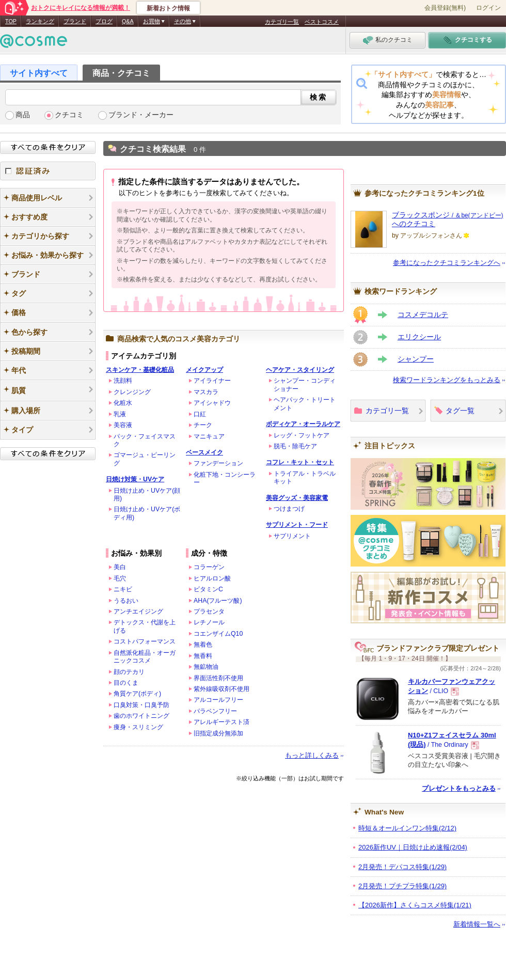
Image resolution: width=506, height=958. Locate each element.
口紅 (200, 414)
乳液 (120, 414)
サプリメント (292, 536)
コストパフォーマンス (145, 641)
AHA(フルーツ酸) (218, 600)
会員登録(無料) (445, 7)
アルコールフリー (218, 699)
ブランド (75, 21)
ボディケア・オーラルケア (303, 424)
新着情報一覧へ (476, 924)
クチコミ (69, 115)
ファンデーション (218, 463)
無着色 (203, 644)
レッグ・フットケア (301, 435)
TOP (11, 21)
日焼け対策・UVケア (135, 479)
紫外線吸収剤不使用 (221, 689)
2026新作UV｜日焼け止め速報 (412, 847)
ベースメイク (204, 452)
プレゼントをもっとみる (459, 788)
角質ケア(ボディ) (137, 693)
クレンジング (132, 392)
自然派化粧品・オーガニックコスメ (145, 656)
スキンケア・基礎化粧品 (140, 369)
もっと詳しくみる (312, 755)
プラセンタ (209, 611)
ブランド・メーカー (140, 115)
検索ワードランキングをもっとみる (446, 380)
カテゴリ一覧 (282, 22)
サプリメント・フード (297, 524)
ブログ (104, 21)
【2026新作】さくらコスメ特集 (414, 905)
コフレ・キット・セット (300, 462)
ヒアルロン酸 (212, 578)
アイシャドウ (212, 402)
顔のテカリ (129, 672)
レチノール (209, 622)
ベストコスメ (322, 22)
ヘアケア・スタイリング (300, 369)
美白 (120, 567)
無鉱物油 (206, 666)
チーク (203, 425)
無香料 (203, 655)
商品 (22, 115)
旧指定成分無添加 (218, 733)
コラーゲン (209, 567)
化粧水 (123, 402)
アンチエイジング (138, 611)
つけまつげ (289, 508)
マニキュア (209, 436)
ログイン (488, 7)
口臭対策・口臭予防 (141, 705)
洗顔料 (123, 380)
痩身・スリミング (138, 727)
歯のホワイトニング (141, 715)
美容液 (123, 425)
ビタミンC (208, 589)
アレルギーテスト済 (221, 722)
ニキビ (123, 589)
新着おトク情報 (168, 8)
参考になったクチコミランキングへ (446, 262)
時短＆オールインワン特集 (407, 828)
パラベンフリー (215, 711)
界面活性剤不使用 (218, 678)
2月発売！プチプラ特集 (402, 886)
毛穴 (120, 578)
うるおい (126, 600)
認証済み (48, 171)
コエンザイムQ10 (218, 633)
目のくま (126, 682)
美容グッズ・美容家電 (297, 497)
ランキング (40, 21)
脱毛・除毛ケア (295, 446)
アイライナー (212, 380)
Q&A (128, 21)
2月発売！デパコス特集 (402, 867)
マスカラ (206, 392)
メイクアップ (204, 369)
